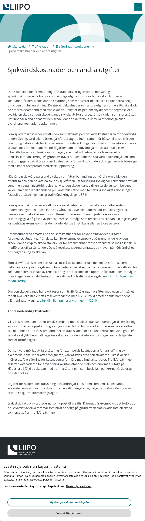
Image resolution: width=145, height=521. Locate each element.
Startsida (17, 46)
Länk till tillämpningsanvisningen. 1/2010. (69, 300)
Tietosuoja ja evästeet (78, 486)
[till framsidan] (16, 6)
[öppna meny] (138, 7)
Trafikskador (41, 46)
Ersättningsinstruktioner (73, 46)
